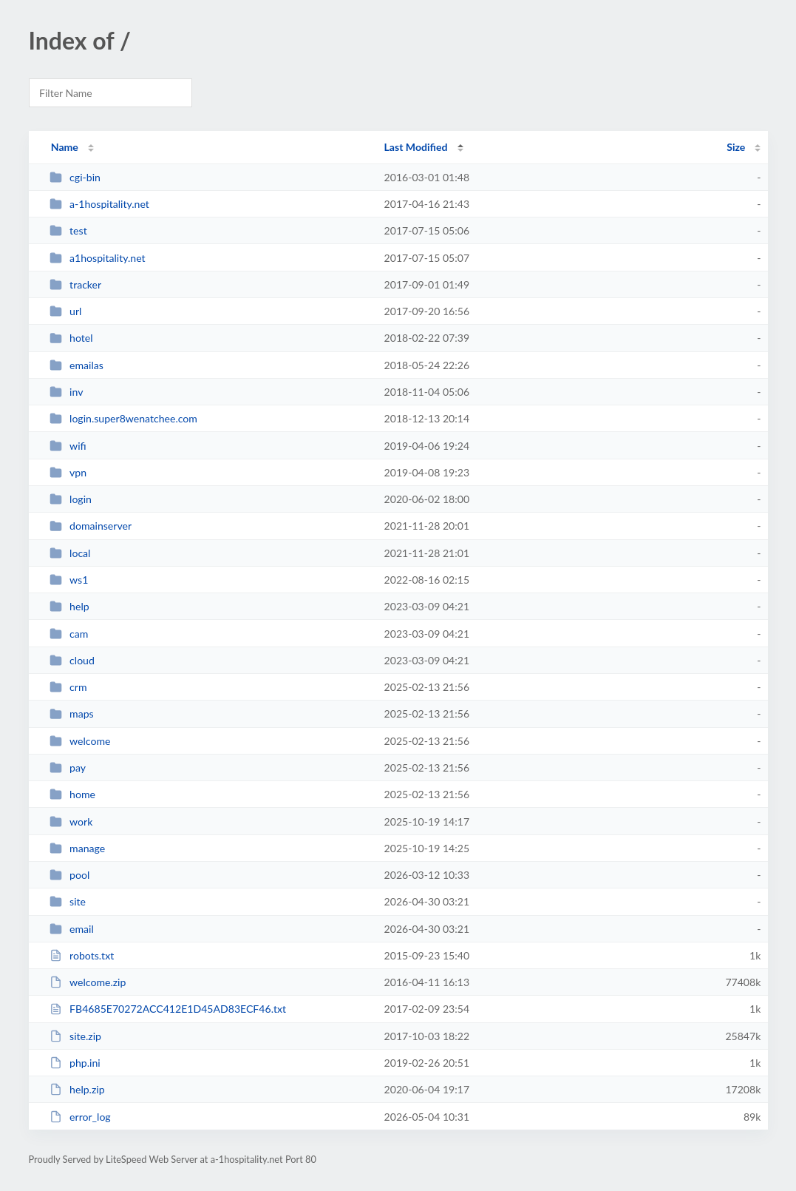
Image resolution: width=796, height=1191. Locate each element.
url (66, 311)
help (69, 606)
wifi (68, 445)
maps (72, 713)
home (72, 794)
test (68, 230)
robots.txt (82, 955)
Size (736, 147)
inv (67, 391)
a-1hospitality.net (99, 204)
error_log (80, 1116)
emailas (76, 365)
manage (78, 848)
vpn (68, 472)
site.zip (75, 1036)
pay (68, 767)
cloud (72, 660)
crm (68, 687)
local (70, 553)
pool (70, 874)
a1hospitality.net (98, 258)
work (71, 821)
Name (64, 147)
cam (69, 633)
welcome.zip (88, 982)
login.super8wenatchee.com (123, 418)
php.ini (75, 1062)
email (72, 928)
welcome (80, 741)
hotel (71, 337)
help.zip (77, 1089)
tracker (76, 284)
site (68, 901)
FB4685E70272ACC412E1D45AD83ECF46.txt (168, 1008)
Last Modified (416, 147)
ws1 (69, 579)
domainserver (91, 525)
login (71, 499)
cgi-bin (75, 177)
